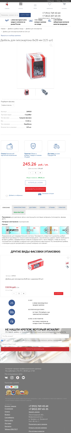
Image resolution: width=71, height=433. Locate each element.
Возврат (7, 414)
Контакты (8, 426)
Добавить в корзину (35, 189)
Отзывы (52, 207)
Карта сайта (9, 420)
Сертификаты (9, 417)
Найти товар (24, 15)
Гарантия (62, 207)
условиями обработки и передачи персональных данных (34, 340)
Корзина (64, 8)
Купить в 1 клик (35, 183)
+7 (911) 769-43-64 (51, 13)
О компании (9, 408)
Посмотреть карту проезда (38, 424)
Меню (35, 8)
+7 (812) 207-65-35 (51, 16)
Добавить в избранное (15, 195)
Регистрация (66, 1)
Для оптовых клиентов (36, 431)
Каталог (20, 8)
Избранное (50, 1)
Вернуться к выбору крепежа (11, 35)
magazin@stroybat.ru (44, 18)
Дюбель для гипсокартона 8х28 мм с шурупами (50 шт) (24, 279)
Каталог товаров (10, 406)
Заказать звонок (55, 18)
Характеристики (19, 207)
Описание (6, 207)
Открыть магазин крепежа (38, 427)
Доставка (32, 207)
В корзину (58, 293)
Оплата (42, 207)
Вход (58, 1)
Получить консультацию (35, 349)
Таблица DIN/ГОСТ (11, 429)
